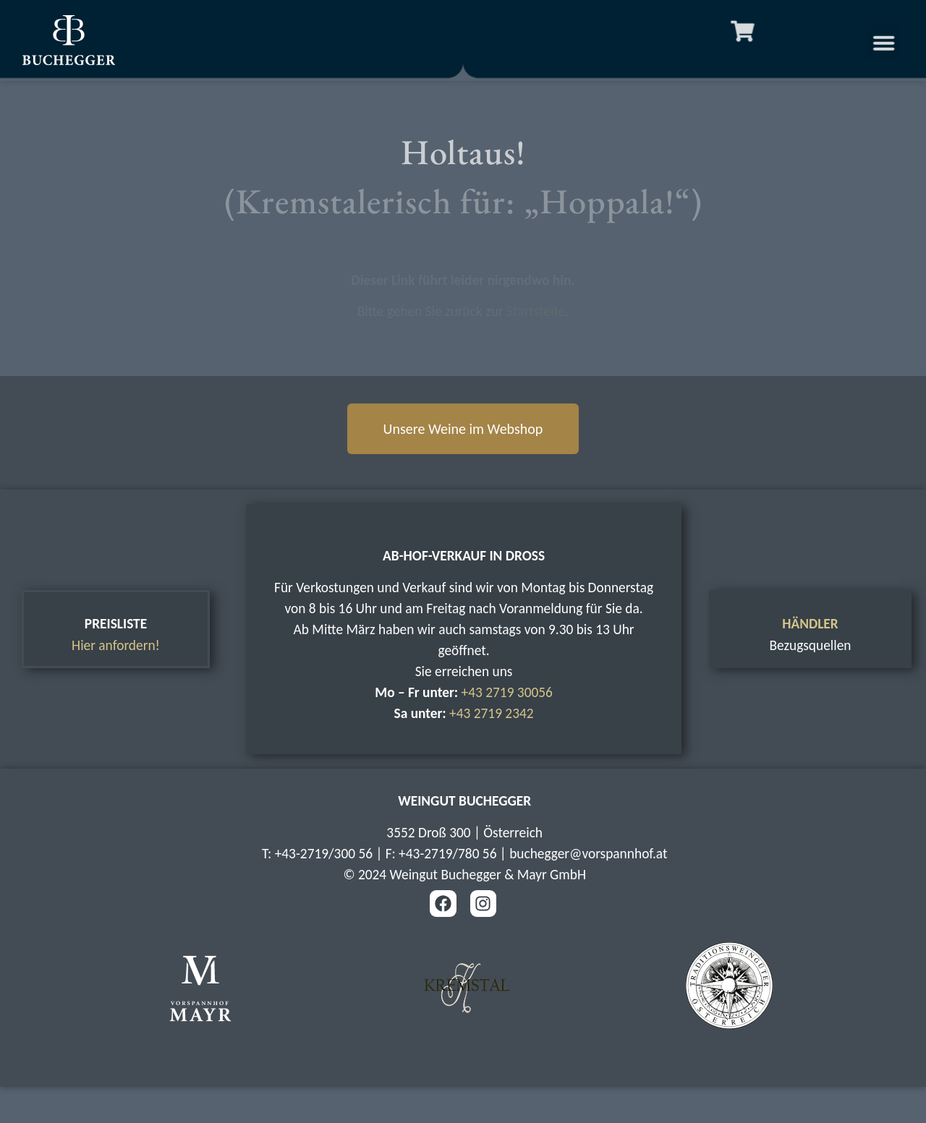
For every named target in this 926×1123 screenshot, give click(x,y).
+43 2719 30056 (507, 692)
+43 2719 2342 (491, 713)
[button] (898, 42)
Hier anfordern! (116, 645)
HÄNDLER (810, 623)
